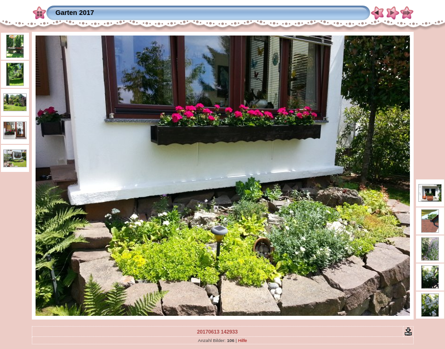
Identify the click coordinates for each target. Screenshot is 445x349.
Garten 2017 (75, 12)
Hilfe (242, 340)
